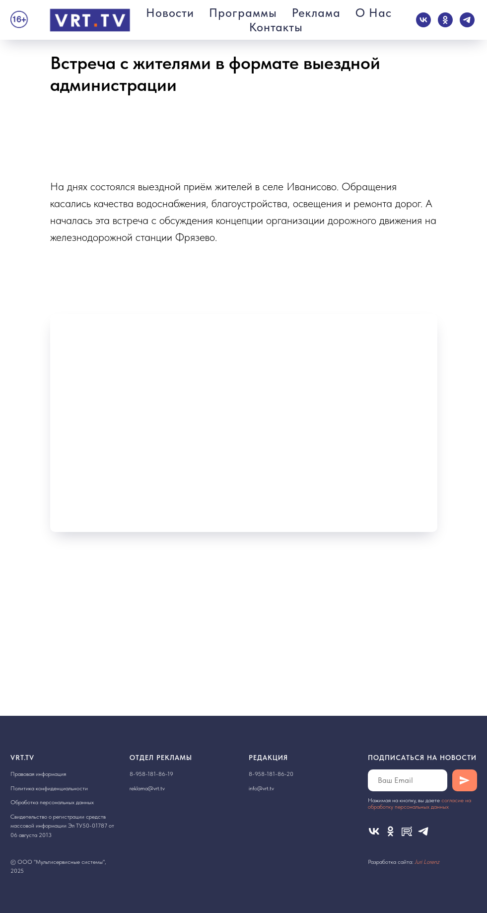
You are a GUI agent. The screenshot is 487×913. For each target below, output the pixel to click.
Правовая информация (38, 773)
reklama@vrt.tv (147, 788)
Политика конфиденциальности (49, 788)
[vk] (423, 19)
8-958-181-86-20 (271, 773)
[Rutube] (407, 831)
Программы (243, 12)
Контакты (276, 27)
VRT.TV (22, 757)
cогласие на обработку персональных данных (419, 803)
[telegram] (467, 19)
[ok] (445, 19)
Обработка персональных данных (52, 802)
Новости (170, 12)
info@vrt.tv (261, 788)
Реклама (316, 12)
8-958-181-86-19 (151, 773)
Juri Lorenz (427, 861)
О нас (373, 12)
